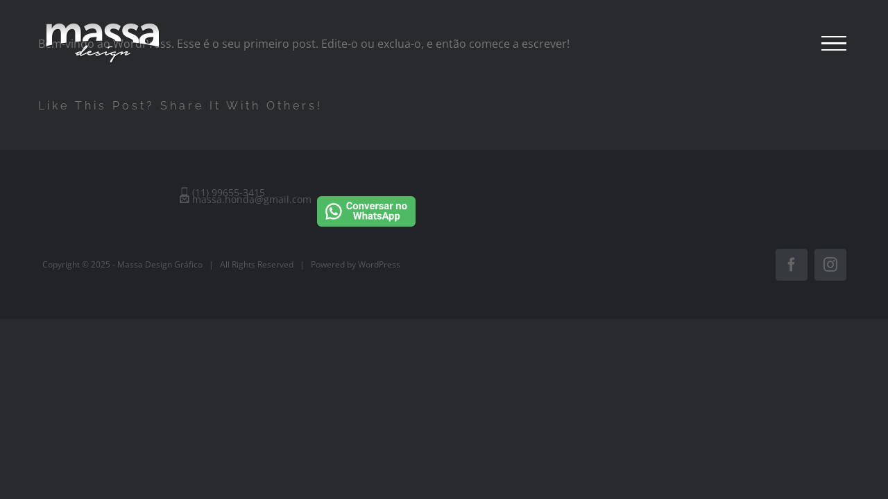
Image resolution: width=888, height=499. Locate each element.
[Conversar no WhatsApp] (366, 194)
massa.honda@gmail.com (245, 199)
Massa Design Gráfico (160, 264)
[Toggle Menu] (834, 43)
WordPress (379, 264)
